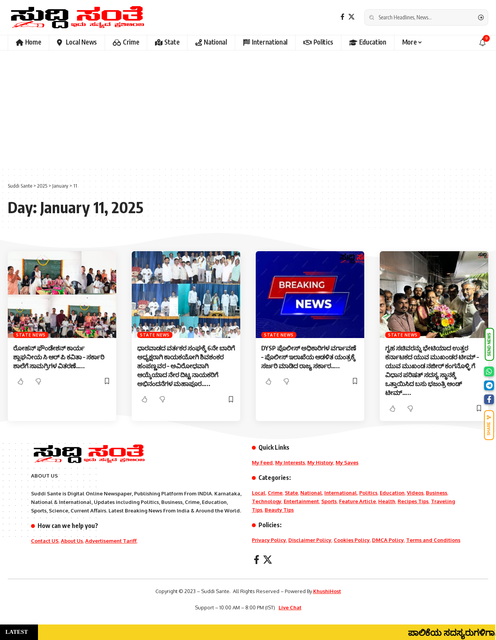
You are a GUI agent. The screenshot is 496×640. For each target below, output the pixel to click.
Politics (368, 493)
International (340, 493)
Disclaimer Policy (309, 540)
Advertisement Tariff (110, 541)
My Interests (290, 462)
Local (258, 493)
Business (436, 493)
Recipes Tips (413, 501)
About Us (72, 541)
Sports (329, 501)
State (291, 493)
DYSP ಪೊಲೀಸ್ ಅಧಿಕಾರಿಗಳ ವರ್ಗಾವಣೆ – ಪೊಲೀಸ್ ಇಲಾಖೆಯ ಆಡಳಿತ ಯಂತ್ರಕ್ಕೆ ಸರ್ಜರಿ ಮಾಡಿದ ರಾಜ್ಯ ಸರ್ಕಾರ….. (308, 357)
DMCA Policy (388, 540)
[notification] (482, 42)
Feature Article (357, 501)
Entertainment (301, 501)
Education (392, 493)
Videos (415, 493)
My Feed (262, 462)
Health (386, 501)
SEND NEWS (489, 344)
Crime (275, 493)
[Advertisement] (248, 108)
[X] (351, 17)
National (311, 493)
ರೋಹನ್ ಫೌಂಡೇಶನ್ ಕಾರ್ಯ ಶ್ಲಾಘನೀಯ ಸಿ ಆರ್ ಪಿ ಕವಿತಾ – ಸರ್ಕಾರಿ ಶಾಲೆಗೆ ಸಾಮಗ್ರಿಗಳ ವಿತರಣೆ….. (58, 357)
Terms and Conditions (433, 540)
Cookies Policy (352, 540)
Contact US (45, 541)
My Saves (347, 462)
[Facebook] (342, 17)
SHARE (489, 425)
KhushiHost (327, 591)
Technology (266, 501)
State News (31, 335)
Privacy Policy (269, 540)
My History (320, 462)
